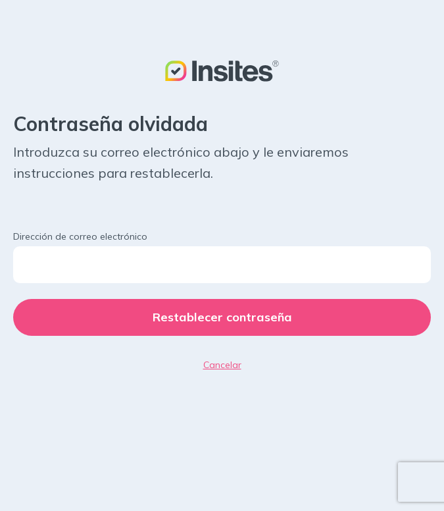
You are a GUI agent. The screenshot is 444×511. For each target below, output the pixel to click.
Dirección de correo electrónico (80, 236)
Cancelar (222, 365)
